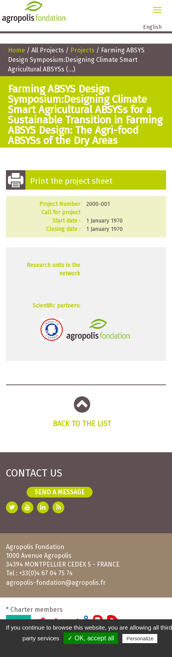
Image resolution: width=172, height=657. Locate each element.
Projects (82, 50)
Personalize (139, 639)
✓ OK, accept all (91, 638)
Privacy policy (90, 648)
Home (16, 50)
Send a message (60, 492)
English (152, 27)
